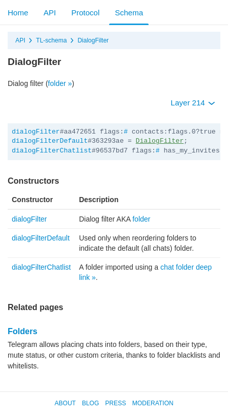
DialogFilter (93, 40)
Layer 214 (193, 102)
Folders (22, 331)
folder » (60, 83)
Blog (90, 403)
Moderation (152, 403)
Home (18, 12)
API (50, 12)
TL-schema (51, 40)
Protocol (85, 12)
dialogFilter (36, 132)
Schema (129, 12)
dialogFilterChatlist (52, 151)
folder (141, 219)
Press (115, 403)
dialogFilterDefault (50, 141)
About (65, 403)
